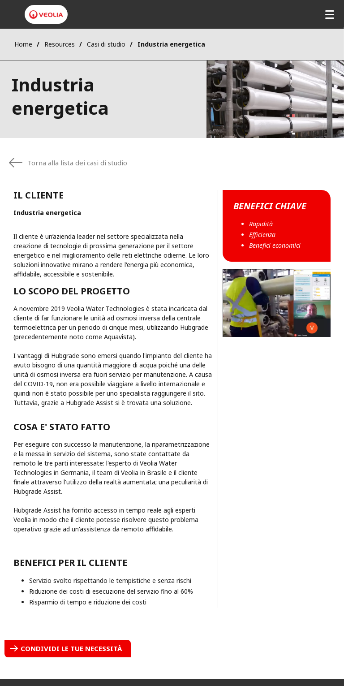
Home (23, 44)
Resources (59, 44)
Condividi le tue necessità (71, 648)
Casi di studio (106, 44)
